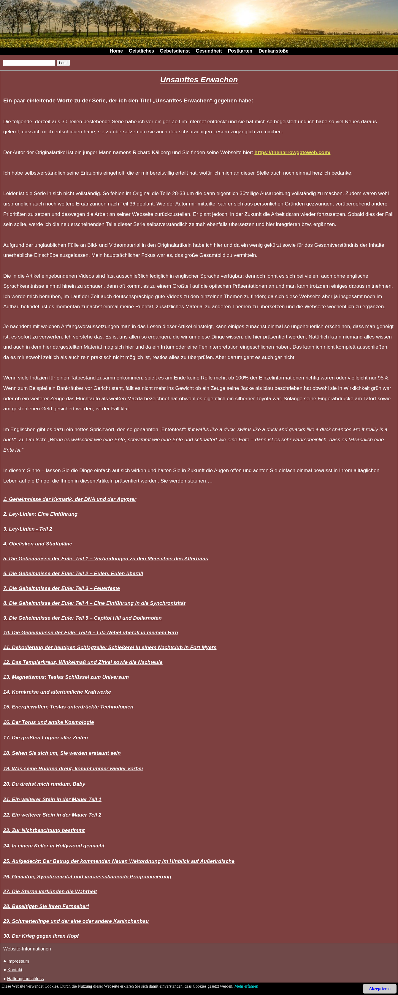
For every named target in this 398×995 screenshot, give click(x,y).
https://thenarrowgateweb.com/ (292, 152)
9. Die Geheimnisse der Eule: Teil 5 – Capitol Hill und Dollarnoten (82, 618)
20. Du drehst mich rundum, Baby (44, 784)
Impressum (18, 961)
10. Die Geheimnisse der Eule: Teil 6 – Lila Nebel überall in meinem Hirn (90, 632)
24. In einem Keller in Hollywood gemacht (53, 846)
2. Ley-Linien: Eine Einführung (40, 514)
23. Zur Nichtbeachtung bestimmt (44, 830)
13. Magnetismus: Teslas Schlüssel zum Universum (66, 677)
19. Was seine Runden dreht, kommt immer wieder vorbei (73, 768)
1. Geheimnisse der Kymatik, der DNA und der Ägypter (69, 499)
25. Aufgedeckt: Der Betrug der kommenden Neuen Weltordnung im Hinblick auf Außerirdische (118, 861)
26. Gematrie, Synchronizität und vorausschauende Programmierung (87, 876)
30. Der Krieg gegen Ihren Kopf (41, 936)
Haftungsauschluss (25, 978)
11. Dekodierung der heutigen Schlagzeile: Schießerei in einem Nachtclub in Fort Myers (109, 647)
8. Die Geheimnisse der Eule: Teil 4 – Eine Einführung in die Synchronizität (94, 603)
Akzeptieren (380, 988)
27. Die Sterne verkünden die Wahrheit (50, 891)
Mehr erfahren (246, 986)
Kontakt (14, 969)
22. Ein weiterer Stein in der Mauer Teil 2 (52, 815)
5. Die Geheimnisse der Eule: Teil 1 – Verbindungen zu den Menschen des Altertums (105, 558)
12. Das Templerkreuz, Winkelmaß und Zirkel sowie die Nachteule (83, 662)
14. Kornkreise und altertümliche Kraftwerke (57, 692)
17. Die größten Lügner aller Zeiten (45, 738)
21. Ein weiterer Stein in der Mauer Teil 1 (52, 799)
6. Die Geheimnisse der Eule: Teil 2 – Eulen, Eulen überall (73, 573)
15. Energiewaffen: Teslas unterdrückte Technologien (68, 707)
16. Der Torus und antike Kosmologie (48, 722)
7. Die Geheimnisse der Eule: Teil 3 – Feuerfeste (61, 588)
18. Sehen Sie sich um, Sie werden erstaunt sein (62, 753)
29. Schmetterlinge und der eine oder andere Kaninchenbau (76, 921)
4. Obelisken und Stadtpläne (37, 544)
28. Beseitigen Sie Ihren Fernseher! (46, 906)
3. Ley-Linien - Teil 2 (27, 529)
